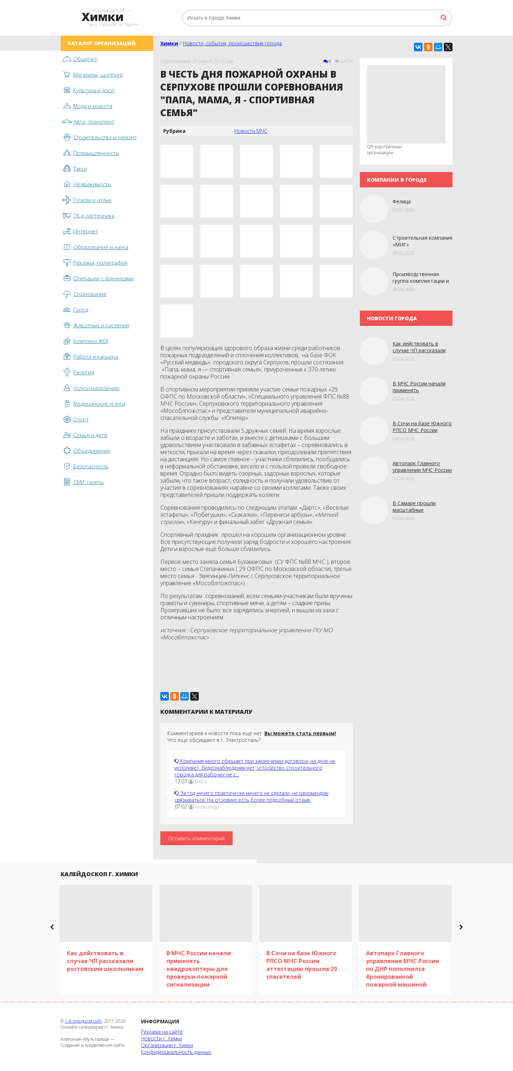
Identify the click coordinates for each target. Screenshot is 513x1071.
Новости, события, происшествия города (232, 43)
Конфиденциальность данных (176, 1052)
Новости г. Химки (161, 1038)
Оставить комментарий (196, 838)
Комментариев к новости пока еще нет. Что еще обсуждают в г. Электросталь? (251, 736)
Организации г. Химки (167, 1045)
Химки (169, 43)
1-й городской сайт (83, 1021)
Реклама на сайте (162, 1031)
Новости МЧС (250, 131)
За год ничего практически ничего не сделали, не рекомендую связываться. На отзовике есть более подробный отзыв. (251, 796)
